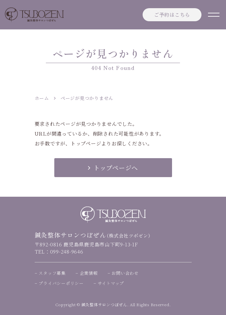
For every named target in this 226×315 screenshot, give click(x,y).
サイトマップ (111, 283)
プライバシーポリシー (61, 283)
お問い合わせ (125, 273)
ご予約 (172, 14)
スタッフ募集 (52, 273)
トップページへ (113, 167)
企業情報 (89, 273)
